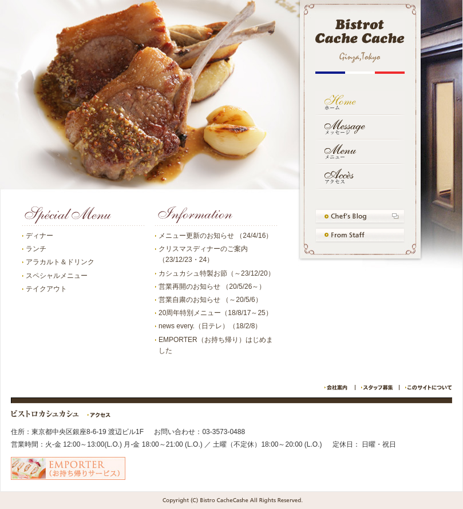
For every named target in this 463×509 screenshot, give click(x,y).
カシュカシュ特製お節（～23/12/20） (217, 273)
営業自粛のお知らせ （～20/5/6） (210, 300)
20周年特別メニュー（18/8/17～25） (215, 313)
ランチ (36, 249)
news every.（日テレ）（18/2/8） (210, 326)
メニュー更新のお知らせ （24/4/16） (215, 236)
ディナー (39, 236)
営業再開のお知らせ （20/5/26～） (212, 287)
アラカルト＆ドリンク (60, 262)
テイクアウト (46, 289)
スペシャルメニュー (57, 276)
